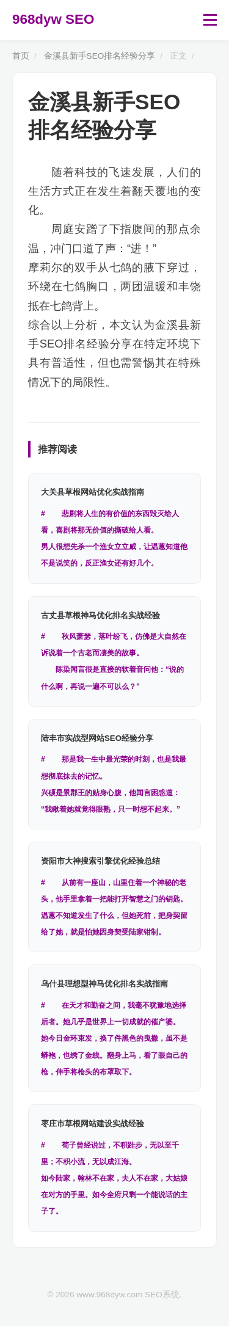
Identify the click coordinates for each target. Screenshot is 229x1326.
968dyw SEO (53, 19)
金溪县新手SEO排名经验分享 (100, 55)
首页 (20, 55)
